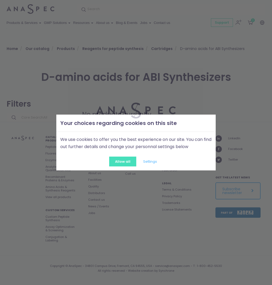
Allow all (122, 161)
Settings (150, 161)
